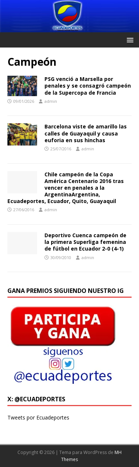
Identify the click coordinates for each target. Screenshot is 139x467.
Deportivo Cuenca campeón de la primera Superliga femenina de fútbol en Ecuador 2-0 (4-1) (85, 242)
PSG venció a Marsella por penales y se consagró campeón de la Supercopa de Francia (87, 85)
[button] (128, 39)
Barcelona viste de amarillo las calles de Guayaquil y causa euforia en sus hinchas (85, 133)
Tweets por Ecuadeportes (38, 417)
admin (50, 101)
